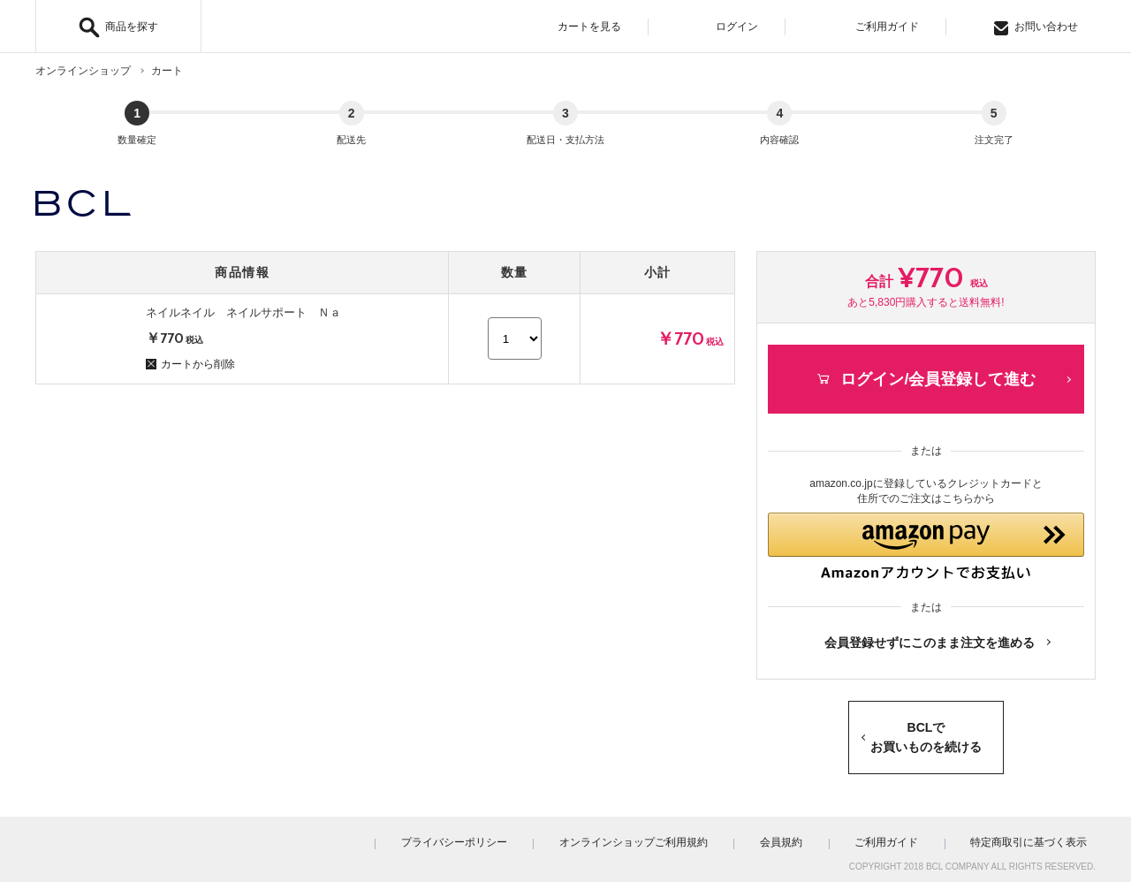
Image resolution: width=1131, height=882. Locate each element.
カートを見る (578, 27)
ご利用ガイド (876, 27)
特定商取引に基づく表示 (1037, 837)
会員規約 (823, 837)
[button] (926, 535)
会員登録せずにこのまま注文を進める (929, 637)
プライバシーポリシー (530, 837)
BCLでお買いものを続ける (926, 732)
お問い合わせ (1036, 27)
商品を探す (131, 26)
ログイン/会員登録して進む (926, 361)
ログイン (727, 27)
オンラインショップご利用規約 (693, 837)
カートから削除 (190, 347)
